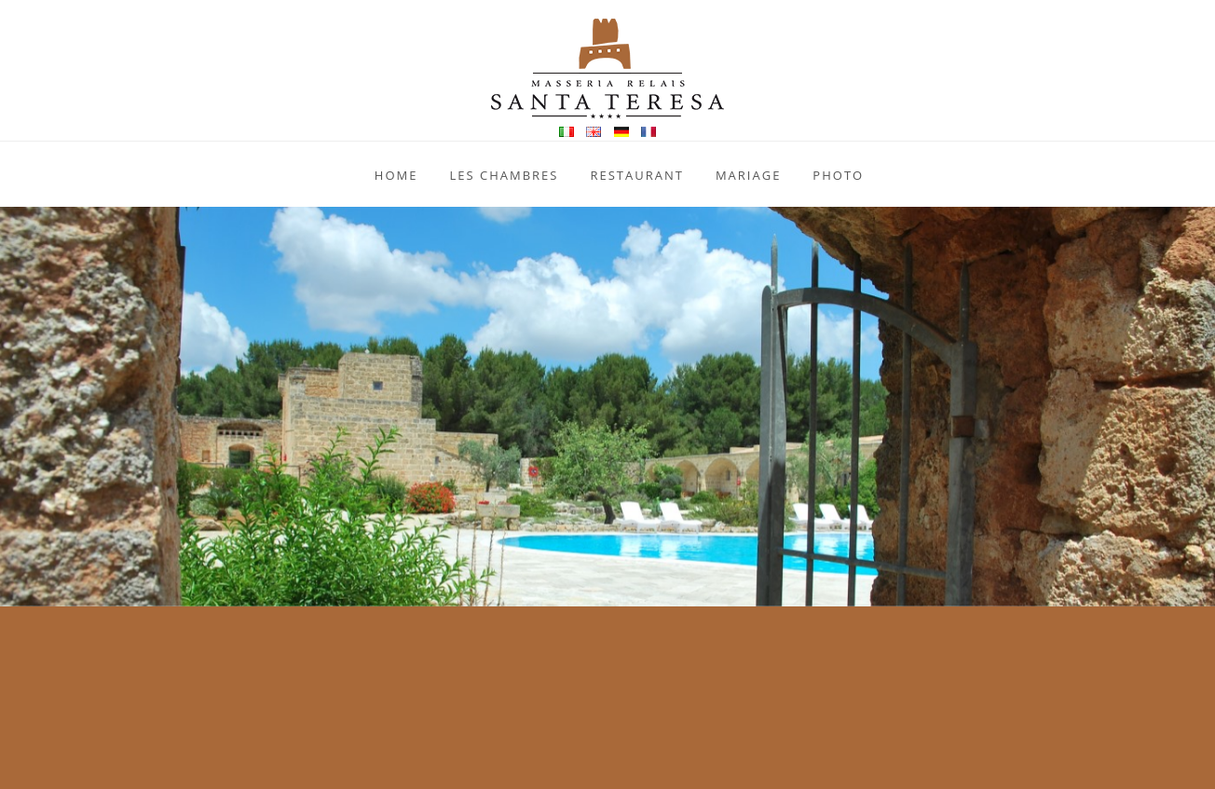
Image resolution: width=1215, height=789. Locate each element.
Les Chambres (503, 175)
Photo (838, 175)
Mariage (748, 175)
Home (396, 175)
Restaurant (636, 175)
